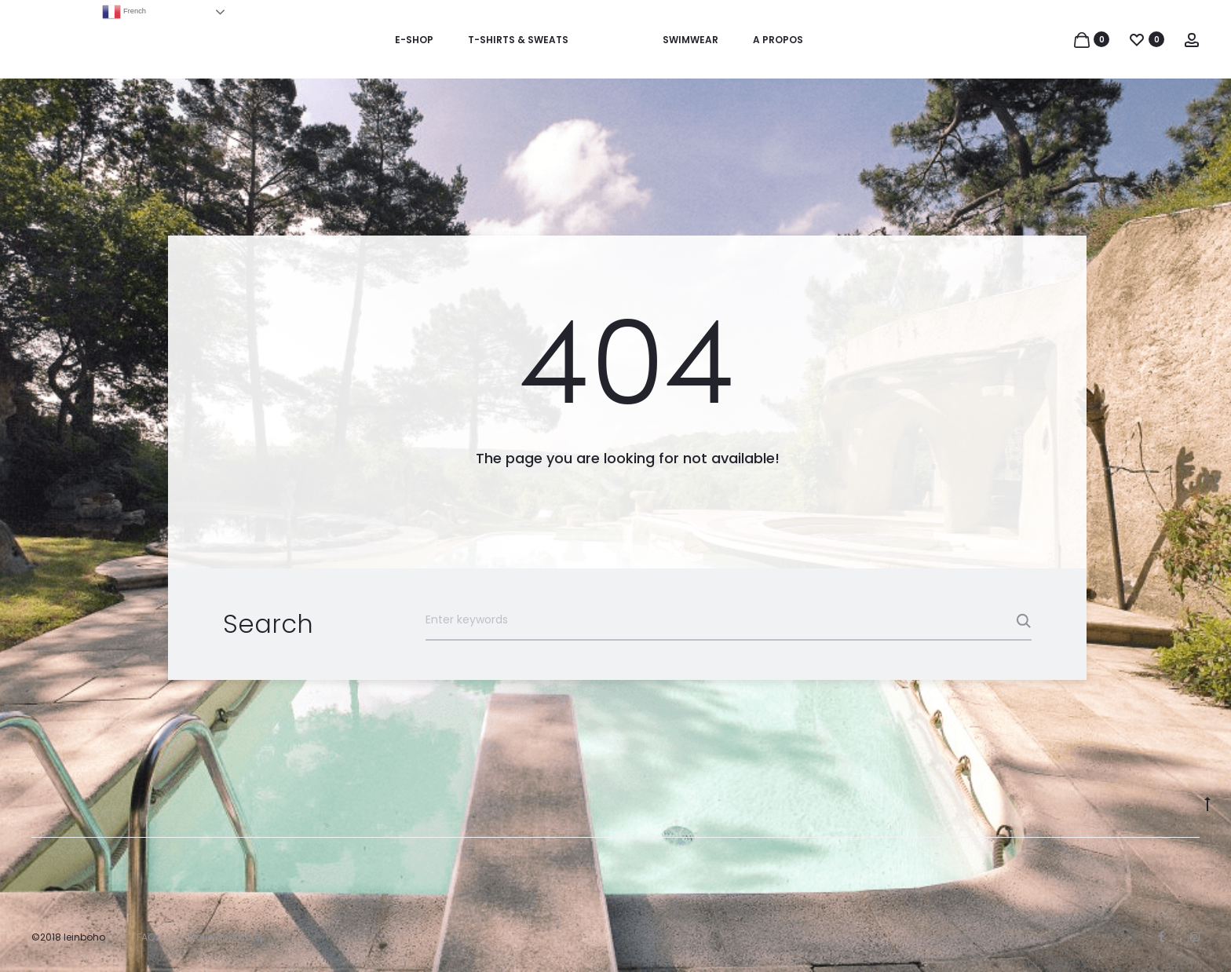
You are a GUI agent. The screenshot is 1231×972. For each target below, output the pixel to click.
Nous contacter (226, 937)
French (124, 11)
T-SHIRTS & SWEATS (518, 39)
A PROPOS (778, 39)
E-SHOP (414, 39)
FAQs (148, 937)
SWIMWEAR (690, 39)
